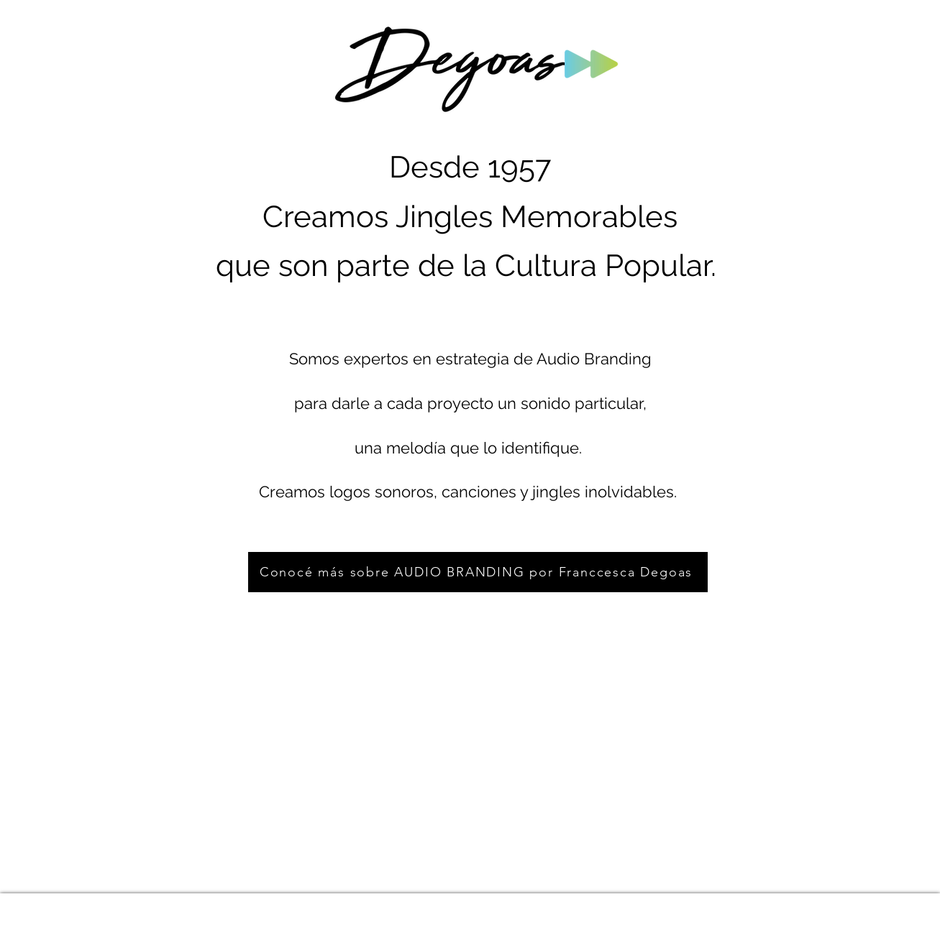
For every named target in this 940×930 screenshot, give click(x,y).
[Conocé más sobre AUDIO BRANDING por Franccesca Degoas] (478, 572)
